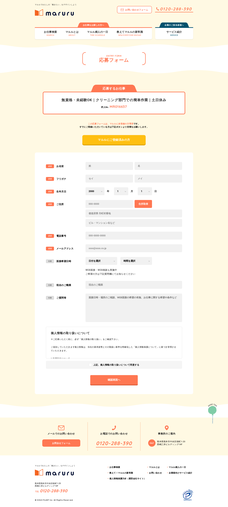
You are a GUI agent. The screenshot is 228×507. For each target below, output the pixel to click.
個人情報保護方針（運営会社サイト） (127, 478)
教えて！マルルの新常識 (121, 473)
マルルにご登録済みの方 (114, 139)
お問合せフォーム (61, 443)
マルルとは (154, 467)
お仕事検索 (114, 467)
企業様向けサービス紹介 (180, 473)
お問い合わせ (155, 473)
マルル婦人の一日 (177, 467)
